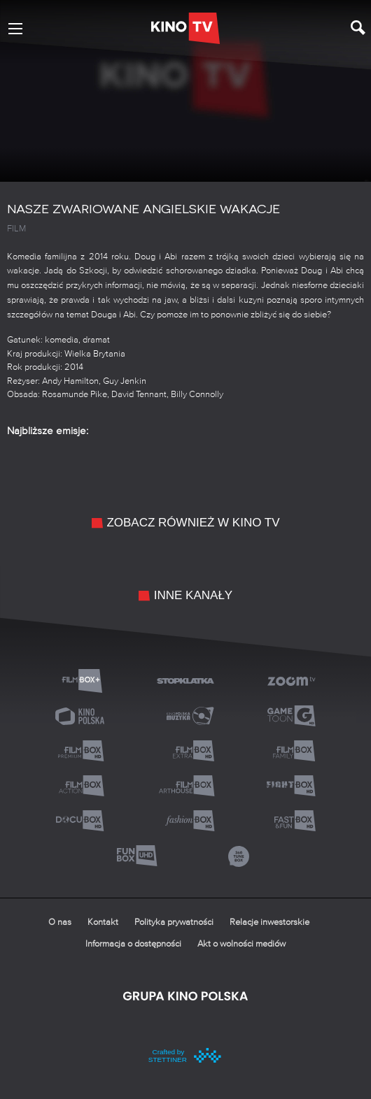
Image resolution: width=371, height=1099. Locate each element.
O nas (59, 922)
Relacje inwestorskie (269, 922)
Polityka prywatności (174, 922)
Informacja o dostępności (133, 944)
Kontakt (103, 922)
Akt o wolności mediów (241, 944)
